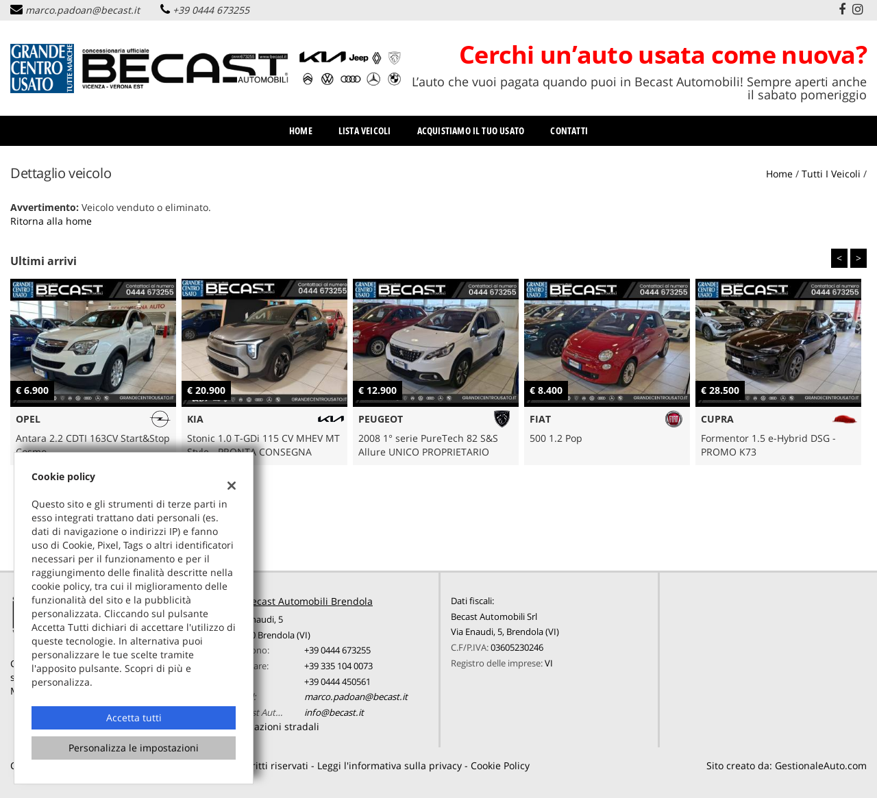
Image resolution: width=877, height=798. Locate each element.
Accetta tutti (134, 717)
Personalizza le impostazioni (134, 747)
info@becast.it (334, 712)
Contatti (569, 130)
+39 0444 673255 (211, 9)
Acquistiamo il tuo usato (471, 130)
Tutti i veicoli (831, 173)
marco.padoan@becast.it (82, 9)
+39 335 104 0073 (338, 666)
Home (300, 130)
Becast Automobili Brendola (309, 601)
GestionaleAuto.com (821, 765)
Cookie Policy (500, 765)
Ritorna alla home (51, 220)
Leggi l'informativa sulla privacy (389, 765)
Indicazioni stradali (275, 726)
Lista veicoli (364, 130)
